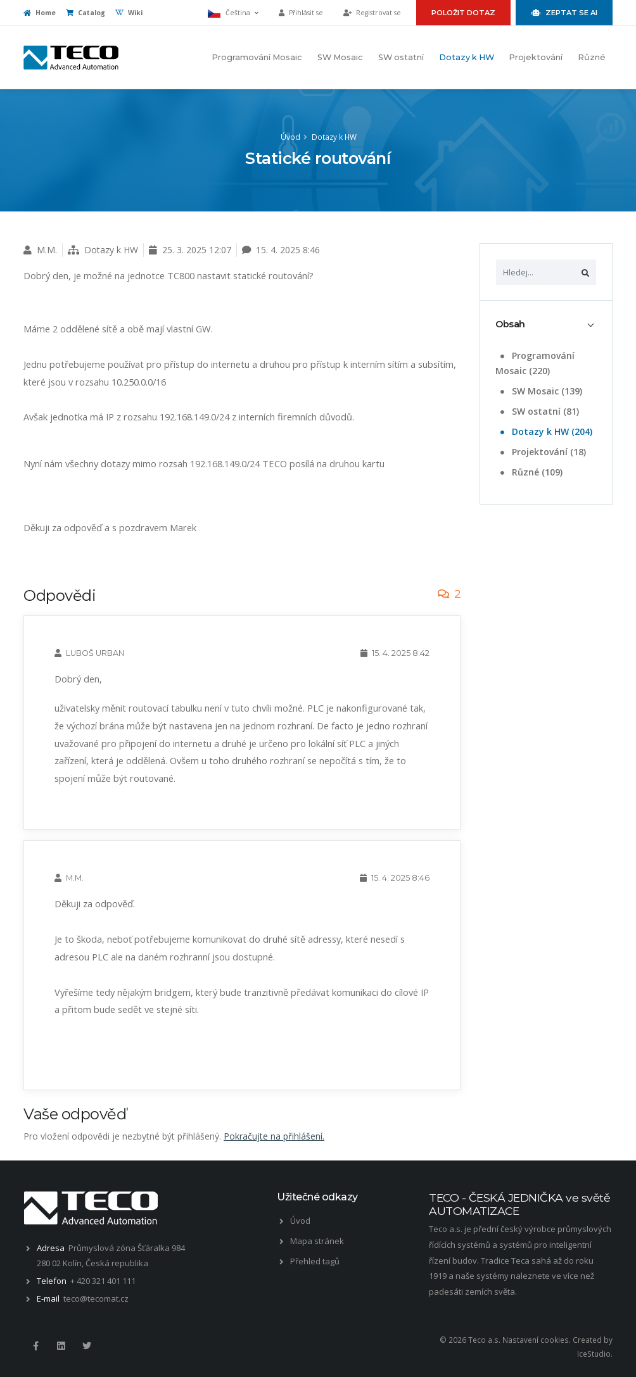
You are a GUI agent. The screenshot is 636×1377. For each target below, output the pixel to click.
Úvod (290, 137)
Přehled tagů (315, 1261)
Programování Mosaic (257, 57)
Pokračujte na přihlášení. (274, 1136)
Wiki (129, 12)
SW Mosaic (340, 57)
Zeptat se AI (564, 12)
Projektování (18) (542, 452)
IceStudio (594, 1354)
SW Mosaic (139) (540, 391)
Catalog (85, 12)
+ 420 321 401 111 (103, 1280)
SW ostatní (401, 57)
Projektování (536, 57)
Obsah (510, 324)
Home (39, 12)
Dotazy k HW (466, 57)
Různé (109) (530, 472)
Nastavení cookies (535, 1340)
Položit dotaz (463, 12)
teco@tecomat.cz (96, 1298)
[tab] (546, 324)
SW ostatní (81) (538, 411)
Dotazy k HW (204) (545, 431)
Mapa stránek (317, 1241)
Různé (592, 57)
